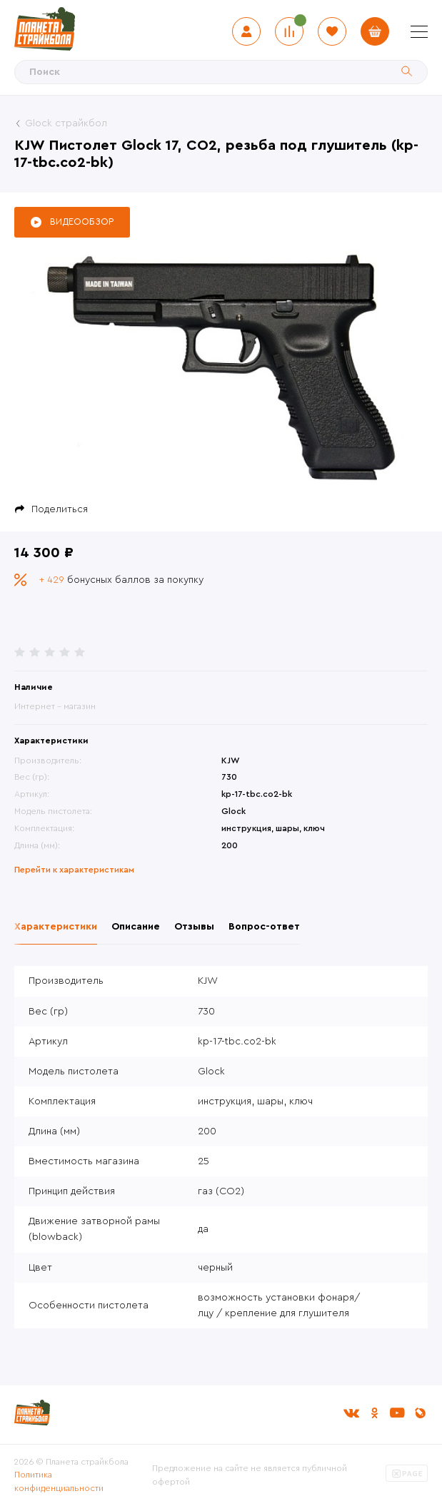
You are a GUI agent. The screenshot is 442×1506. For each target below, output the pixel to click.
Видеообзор (82, 221)
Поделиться (59, 509)
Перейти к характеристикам (74, 869)
